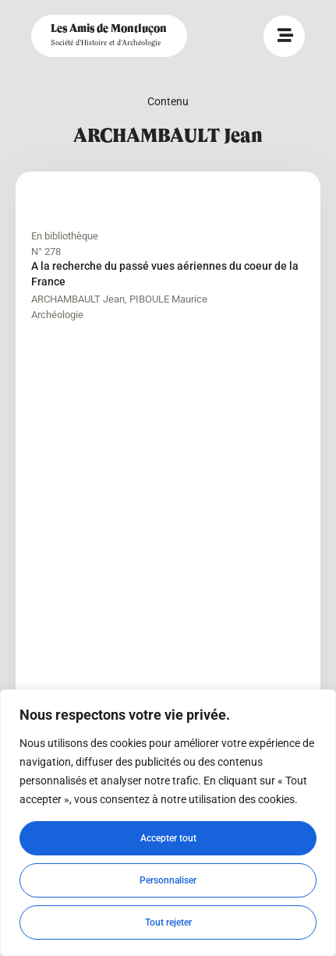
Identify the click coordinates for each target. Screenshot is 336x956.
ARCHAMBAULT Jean (78, 299)
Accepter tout (168, 838)
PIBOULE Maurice (168, 299)
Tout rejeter (168, 922)
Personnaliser (168, 880)
